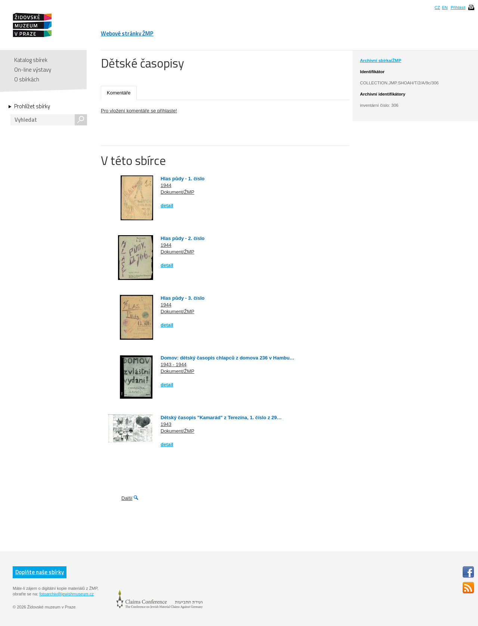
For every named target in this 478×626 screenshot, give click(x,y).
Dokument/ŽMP (177, 192)
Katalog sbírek (30, 60)
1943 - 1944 (173, 364)
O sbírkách (26, 79)
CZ (437, 7)
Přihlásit (458, 7)
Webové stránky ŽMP (127, 33)
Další (127, 498)
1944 (166, 185)
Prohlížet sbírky (32, 106)
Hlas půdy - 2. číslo (183, 238)
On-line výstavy (32, 69)
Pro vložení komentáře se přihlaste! (139, 110)
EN (444, 7)
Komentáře (119, 93)
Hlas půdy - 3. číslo (183, 298)
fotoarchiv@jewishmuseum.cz (66, 594)
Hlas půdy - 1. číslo (183, 178)
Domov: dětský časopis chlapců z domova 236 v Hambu (225, 358)
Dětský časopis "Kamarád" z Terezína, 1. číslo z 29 (219, 417)
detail (167, 205)
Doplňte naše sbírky (39, 572)
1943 (166, 424)
